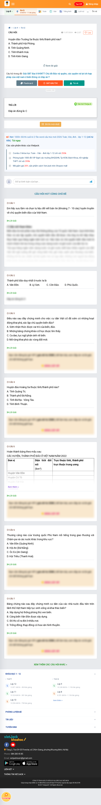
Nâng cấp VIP (50, 382)
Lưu (88, 33)
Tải (74, 83)
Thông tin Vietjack (14, 791)
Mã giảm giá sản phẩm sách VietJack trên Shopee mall (40, 166)
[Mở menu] (13, 4)
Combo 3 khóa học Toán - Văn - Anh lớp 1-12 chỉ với (39, 153)
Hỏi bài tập (6, 796)
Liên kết (9, 786)
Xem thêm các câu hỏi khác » (50, 681)
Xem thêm (57, 717)
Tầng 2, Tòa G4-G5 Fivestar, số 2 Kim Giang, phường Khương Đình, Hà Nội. (37, 766)
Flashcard (27, 83)
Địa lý (23, 28)
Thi (50, 83)
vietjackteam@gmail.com (21, 775)
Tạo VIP (79, 4)
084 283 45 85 (17, 770)
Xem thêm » (13, 504)
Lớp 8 (16, 28)
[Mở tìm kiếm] (70, 4)
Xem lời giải (50, 65)
